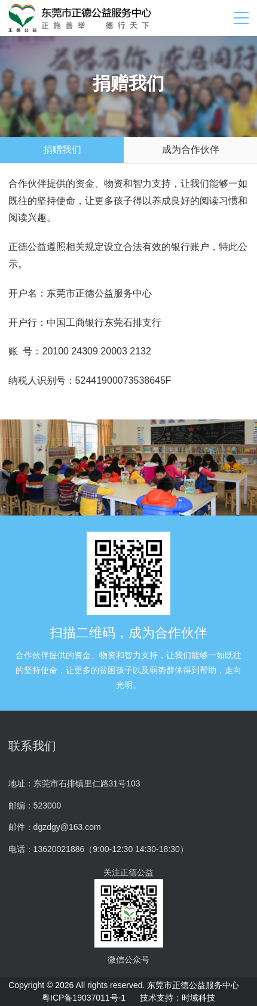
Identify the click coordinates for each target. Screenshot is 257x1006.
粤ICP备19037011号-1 (84, 997)
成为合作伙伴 (190, 149)
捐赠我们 (62, 149)
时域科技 (198, 997)
